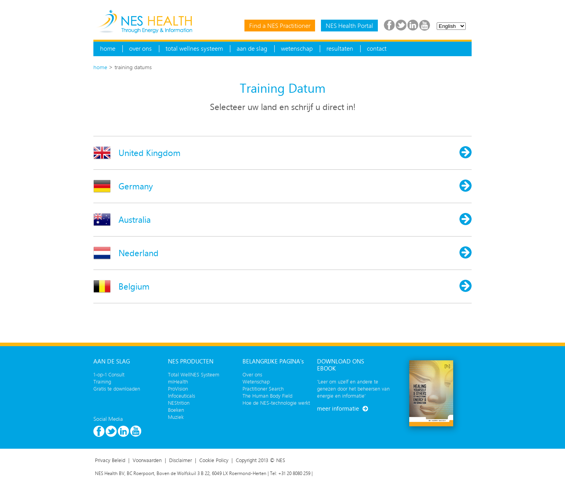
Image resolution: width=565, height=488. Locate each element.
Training (102, 381)
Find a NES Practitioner (279, 25)
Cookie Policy (213, 460)
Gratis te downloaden (116, 388)
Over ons (252, 374)
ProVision (178, 388)
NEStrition (179, 402)
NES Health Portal (349, 25)
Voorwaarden (147, 460)
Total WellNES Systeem (193, 374)
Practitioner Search (263, 388)
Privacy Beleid (110, 460)
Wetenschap (256, 381)
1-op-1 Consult (108, 374)
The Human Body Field (267, 395)
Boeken (176, 409)
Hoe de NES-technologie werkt (276, 402)
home (100, 67)
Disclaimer (180, 460)
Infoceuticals (181, 395)
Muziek (176, 416)
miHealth (178, 381)
